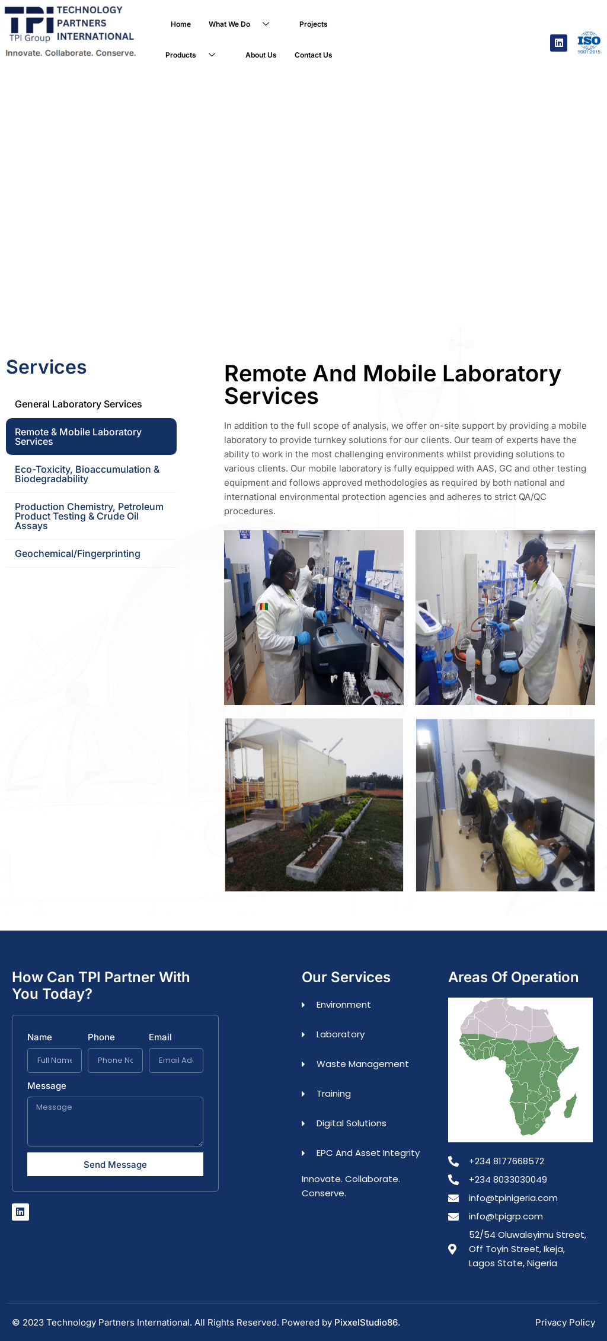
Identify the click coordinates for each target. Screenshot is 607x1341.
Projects (313, 24)
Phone (101, 1037)
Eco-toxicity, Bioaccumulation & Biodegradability (87, 473)
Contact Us (314, 54)
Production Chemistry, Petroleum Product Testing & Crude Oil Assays (89, 515)
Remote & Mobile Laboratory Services (78, 436)
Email (160, 1037)
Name (39, 1037)
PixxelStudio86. (367, 1321)
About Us (261, 54)
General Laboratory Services (78, 403)
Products (194, 55)
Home (181, 24)
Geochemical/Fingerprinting (77, 553)
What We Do (243, 24)
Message (46, 1085)
